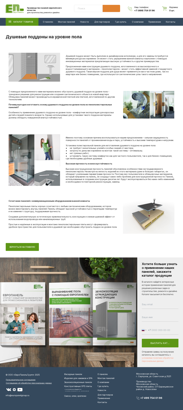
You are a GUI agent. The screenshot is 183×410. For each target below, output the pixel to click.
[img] (15, 8)
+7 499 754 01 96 (151, 397)
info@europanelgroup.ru (17, 395)
